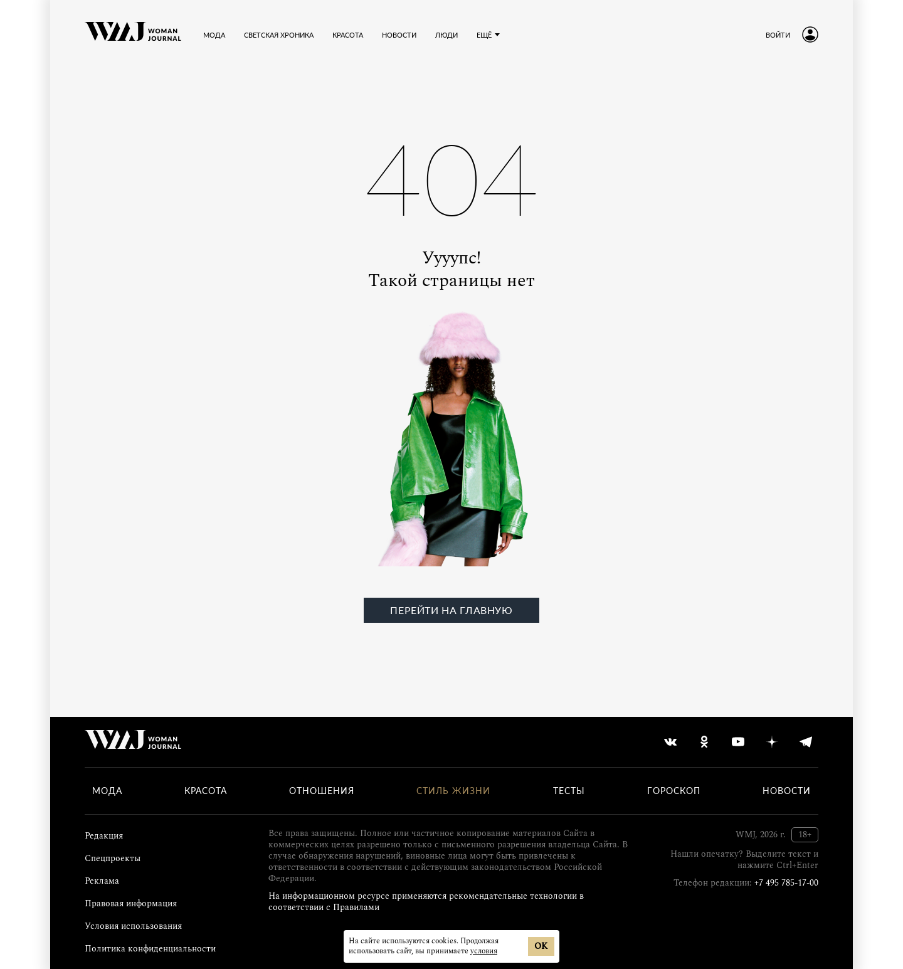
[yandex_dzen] (771, 742)
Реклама (102, 880)
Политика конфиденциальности (150, 948)
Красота (205, 790)
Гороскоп (673, 790)
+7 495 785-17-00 (786, 882)
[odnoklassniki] (704, 742)
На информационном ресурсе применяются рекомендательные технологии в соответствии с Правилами (426, 901)
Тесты (569, 790)
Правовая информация (131, 903)
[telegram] (805, 742)
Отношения (321, 790)
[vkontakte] (670, 742)
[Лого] (133, 34)
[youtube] (738, 742)
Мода (107, 790)
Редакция (104, 835)
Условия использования (133, 926)
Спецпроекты (112, 858)
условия (483, 951)
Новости (787, 790)
